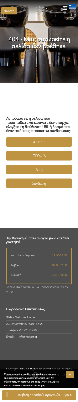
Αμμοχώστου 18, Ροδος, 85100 (24, 324)
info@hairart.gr (28, 337)
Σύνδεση (9, 11)
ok (69, 374)
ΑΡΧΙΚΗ (39, 141)
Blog (39, 169)
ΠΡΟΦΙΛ (39, 155)
